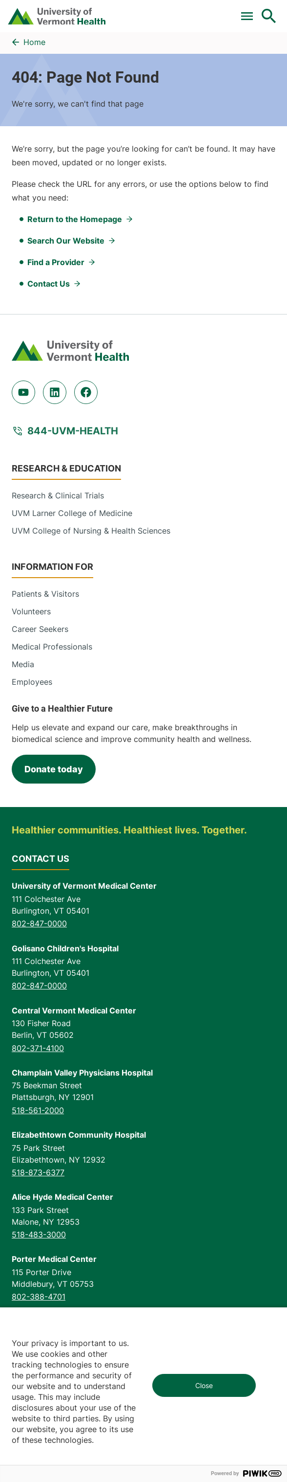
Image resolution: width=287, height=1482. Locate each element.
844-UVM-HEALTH (72, 431)
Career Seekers (40, 629)
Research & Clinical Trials (58, 495)
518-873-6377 (38, 1172)
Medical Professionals (52, 646)
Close (204, 1385)
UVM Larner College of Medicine (72, 513)
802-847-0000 (39, 923)
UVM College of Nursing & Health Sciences (91, 531)
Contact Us (48, 284)
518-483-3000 (39, 1234)
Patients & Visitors (45, 594)
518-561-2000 (38, 1110)
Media (23, 664)
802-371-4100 (38, 1048)
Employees (32, 682)
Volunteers (31, 611)
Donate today (53, 769)
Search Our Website (65, 241)
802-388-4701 (38, 1297)
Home (34, 42)
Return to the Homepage (74, 219)
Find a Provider (55, 262)
